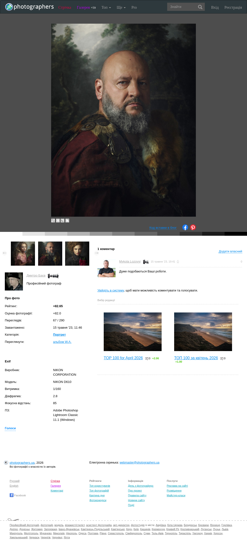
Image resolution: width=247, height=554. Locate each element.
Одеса (82, 533)
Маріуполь (16, 533)
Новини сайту (136, 500)
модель (59, 525)
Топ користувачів (99, 485)
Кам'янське (118, 529)
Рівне (103, 533)
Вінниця (215, 525)
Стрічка (64, 7)
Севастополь (116, 533)
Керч (129, 529)
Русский (15, 480)
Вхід (215, 7)
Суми (147, 533)
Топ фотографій (99, 490)
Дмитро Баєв (36, 275)
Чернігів (45, 537)
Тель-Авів (157, 533)
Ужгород (197, 533)
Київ (135, 529)
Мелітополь (31, 533)
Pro (134, 7)
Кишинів (145, 529)
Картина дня (96, 495)
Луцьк (216, 529)
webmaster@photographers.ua (139, 462)
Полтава (93, 533)
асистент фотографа (99, 525)
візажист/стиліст (74, 525)
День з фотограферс (141, 485)
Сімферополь (133, 533)
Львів (225, 529)
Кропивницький (189, 529)
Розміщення (174, 490)
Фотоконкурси (97, 500)
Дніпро (14, 529)
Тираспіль (185, 533)
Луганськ (206, 529)
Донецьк (24, 529)
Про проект (135, 490)
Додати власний (230, 251)
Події (131, 505)
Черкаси (34, 537)
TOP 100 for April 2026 (123, 358)
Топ (106, 7)
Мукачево (46, 533)
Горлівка (226, 525)
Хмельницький (18, 537)
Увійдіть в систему (110, 290)
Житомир (36, 529)
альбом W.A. (62, 342)
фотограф (47, 525)
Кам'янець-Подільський (95, 529)
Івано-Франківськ (69, 529)
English (14, 485)
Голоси (10, 428)
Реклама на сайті (177, 485)
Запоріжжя (50, 529)
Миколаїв (59, 533)
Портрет (59, 334)
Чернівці (57, 537)
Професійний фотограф (24, 525)
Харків (208, 533)
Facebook (18, 495)
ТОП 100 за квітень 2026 (196, 358)
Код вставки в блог (163, 227)
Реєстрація (233, 7)
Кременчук (158, 529)
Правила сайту (137, 495)
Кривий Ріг (172, 529)
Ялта (67, 537)
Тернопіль (171, 533)
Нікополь (71, 533)
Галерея (86, 7)
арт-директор (121, 525)
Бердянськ (190, 525)
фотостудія (138, 525)
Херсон (217, 533)
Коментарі (57, 490)
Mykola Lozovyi (130, 261)
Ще (121, 7)
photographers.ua (22, 462)
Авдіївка (161, 525)
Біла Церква (174, 525)
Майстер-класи (176, 495)
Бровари (203, 525)
